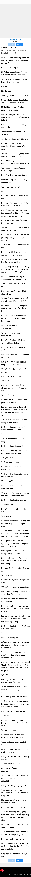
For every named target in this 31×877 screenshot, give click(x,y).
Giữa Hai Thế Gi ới (15, 39)
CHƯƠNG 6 (15, 42)
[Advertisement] (15, 21)
